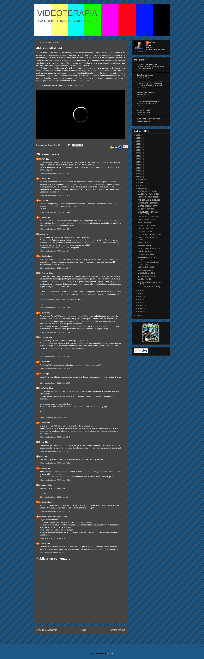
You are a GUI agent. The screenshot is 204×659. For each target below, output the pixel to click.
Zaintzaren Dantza (143, 94)
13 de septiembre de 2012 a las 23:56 (55, 463)
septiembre (142, 188)
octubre (141, 185)
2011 (138, 315)
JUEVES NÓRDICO (145, 223)
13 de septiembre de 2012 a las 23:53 (55, 451)
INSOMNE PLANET (144, 110)
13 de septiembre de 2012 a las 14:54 (55, 229)
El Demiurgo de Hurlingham (51, 516)
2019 (138, 156)
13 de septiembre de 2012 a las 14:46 (55, 212)
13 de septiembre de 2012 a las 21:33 (55, 417)
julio (139, 294)
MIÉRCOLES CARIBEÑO (146, 273)
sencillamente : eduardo (146, 92)
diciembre (141, 179)
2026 (138, 135)
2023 (138, 144)
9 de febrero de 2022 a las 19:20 (53, 553)
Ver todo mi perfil (140, 51)
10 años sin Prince (143, 77)
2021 (138, 150)
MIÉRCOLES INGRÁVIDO (147, 226)
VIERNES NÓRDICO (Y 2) (147, 220)
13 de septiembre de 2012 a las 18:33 (55, 383)
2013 (138, 174)
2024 (138, 141)
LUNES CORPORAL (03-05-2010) (149, 235)
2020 (138, 153)
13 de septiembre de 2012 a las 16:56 (55, 308)
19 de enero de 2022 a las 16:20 (53, 538)
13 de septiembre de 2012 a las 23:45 (55, 437)
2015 (138, 168)
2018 (138, 159)
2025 (138, 138)
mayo (140, 299)
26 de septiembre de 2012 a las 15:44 (55, 497)
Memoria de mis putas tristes (146, 103)
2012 (138, 177)
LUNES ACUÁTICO (144, 279)
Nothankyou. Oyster (143, 112)
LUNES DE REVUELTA (146, 254)
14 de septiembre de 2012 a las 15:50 (55, 480)
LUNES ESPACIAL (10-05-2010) (149, 194)
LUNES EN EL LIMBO (145, 231)
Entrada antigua (117, 630)
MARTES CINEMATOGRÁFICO (149, 206)
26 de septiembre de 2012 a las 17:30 (55, 511)
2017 (138, 162)
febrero (141, 308)
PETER (42, 159)
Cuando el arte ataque (145, 75)
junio (140, 296)
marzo (140, 305)
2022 (138, 147)
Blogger (110, 653)
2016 (138, 165)
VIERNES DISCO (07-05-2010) (148, 197)
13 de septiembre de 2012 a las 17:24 (55, 332)
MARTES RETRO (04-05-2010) (148, 217)
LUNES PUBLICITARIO (146, 209)
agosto (140, 290)
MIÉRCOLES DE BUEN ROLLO (149, 248)
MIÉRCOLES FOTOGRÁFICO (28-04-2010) (148, 263)
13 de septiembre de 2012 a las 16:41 (55, 251)
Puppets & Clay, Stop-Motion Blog (149, 84)
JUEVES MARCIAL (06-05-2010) (149, 200)
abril (140, 302)
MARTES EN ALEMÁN (145, 229)
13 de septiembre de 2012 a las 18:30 (55, 368)
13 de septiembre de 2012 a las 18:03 (55, 357)
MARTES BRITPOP (144, 251)
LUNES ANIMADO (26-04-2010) (149, 287)
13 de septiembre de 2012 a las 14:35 (55, 173)
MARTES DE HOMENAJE (147, 276)
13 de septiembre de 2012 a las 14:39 (55, 195)
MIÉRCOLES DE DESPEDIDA (148, 203)
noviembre (142, 182)
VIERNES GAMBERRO (146, 267)
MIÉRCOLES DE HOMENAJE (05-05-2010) (148, 213)
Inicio (83, 630)
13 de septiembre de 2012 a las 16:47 (55, 268)
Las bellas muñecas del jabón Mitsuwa (149, 86)
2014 (138, 171)
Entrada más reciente (46, 630)
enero (140, 311)
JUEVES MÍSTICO (144, 245)
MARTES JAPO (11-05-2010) (148, 191)
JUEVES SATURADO (145, 270)
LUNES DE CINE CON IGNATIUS (148, 101)
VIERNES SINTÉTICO (145, 242)
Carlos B (51, 145)
